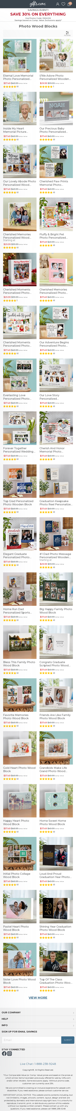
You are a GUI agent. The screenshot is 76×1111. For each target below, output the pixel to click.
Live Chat (26, 1064)
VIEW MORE (38, 998)
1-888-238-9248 (45, 1064)
